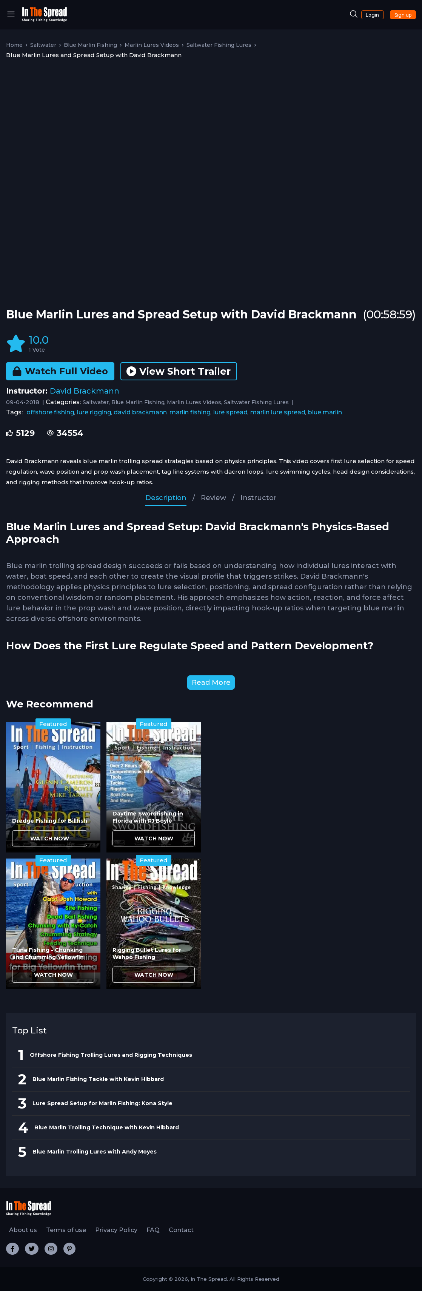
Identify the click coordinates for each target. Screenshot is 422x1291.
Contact (181, 1230)
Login (372, 15)
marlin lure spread (277, 412)
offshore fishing (50, 412)
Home (14, 45)
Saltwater (43, 45)
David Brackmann (84, 390)
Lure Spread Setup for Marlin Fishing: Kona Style (102, 1103)
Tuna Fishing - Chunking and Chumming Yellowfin (48, 954)
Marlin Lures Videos (152, 45)
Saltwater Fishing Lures (218, 45)
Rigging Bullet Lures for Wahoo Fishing (146, 954)
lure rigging (94, 412)
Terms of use (66, 1230)
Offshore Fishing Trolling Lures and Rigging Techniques (111, 1055)
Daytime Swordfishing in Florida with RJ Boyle (147, 817)
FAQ (153, 1230)
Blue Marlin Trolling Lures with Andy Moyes (94, 1151)
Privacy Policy (116, 1230)
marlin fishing (190, 412)
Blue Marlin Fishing (90, 45)
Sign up (402, 15)
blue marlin (325, 412)
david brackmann (140, 412)
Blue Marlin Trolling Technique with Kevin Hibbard (106, 1127)
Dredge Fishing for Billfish (49, 820)
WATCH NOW (49, 838)
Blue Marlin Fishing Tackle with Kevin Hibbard (98, 1079)
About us (23, 1230)
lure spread (230, 412)
